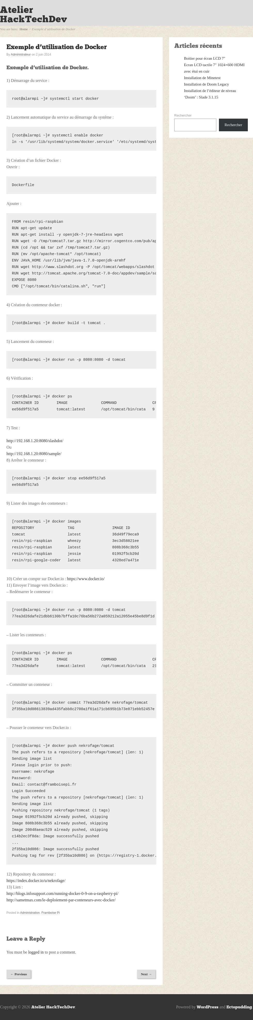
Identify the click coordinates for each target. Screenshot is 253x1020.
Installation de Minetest (202, 78)
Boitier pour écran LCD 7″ (204, 58)
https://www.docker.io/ (86, 579)
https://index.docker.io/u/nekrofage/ (35, 880)
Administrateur (21, 54)
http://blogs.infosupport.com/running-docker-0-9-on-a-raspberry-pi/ (62, 893)
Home (24, 29)
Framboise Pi (50, 913)
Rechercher (183, 115)
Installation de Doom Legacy (206, 84)
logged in (36, 952)
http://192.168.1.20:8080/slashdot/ (34, 441)
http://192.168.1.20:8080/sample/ (33, 453)
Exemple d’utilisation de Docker (56, 47)
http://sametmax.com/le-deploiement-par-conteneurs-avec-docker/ (61, 900)
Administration (30, 913)
